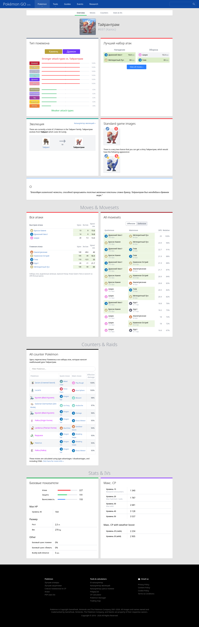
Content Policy (144, 587)
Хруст (36, 263)
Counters (104, 13)
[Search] (183, 4)
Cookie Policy (143, 590)
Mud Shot (65, 428)
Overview (81, 13)
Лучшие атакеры (52, 582)
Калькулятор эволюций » (85, 123)
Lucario (35, 390)
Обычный (34, 89)
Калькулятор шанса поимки (102, 588)
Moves (92, 13)
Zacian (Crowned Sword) (42, 382)
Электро (34, 102)
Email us (145, 579)
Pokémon (42, 5)
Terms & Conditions (146, 593)
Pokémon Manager (98, 598)
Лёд (34, 75)
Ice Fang (65, 405)
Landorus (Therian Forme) (43, 428)
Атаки (47, 591)
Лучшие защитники (53, 585)
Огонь (34, 106)
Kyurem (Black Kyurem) (42, 397)
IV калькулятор (96, 582)
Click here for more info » (53, 461)
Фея (34, 83)
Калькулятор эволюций (100, 585)
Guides (67, 4)
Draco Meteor (78, 421)
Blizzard (76, 398)
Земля (34, 67)
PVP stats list (50, 594)
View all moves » (136, 67)
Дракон (34, 79)
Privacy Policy (143, 584)
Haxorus (36, 443)
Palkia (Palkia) (38, 450)
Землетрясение (40, 252)
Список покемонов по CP (55, 588)
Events (80, 4)
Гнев (144, 60)
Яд (34, 98)
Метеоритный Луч (116, 60)
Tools (55, 5)
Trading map (95, 601)
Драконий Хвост (115, 55)
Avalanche (77, 405)
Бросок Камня (40, 230)
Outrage (77, 413)
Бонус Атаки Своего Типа (73, 274)
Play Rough (78, 383)
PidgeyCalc (94, 591)
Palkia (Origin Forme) (41, 420)
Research (93, 4)
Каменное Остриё (41, 256)
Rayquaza (36, 435)
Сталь (34, 71)
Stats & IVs (117, 13)
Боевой (34, 63)
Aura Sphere (78, 390)
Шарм (145, 55)
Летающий (34, 93)
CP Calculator (95, 594)
